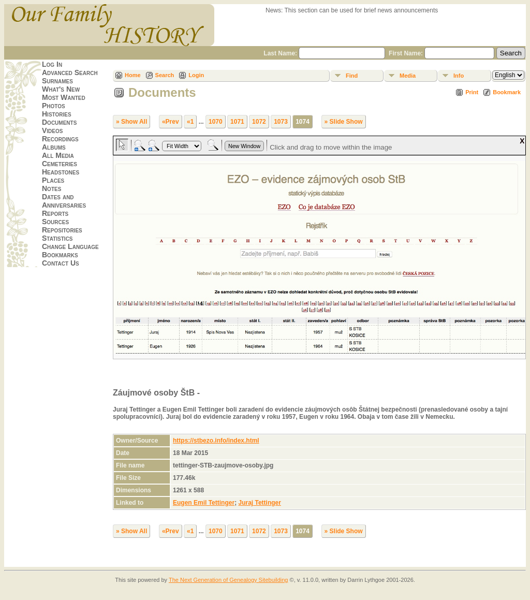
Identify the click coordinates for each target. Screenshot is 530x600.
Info (458, 75)
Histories (56, 114)
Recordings (60, 139)
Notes (51, 188)
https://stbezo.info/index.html (216, 440)
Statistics (57, 238)
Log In (52, 64)
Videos (52, 130)
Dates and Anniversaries (64, 201)
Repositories (62, 230)
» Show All (131, 121)
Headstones (60, 172)
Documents (59, 122)
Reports (55, 213)
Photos (53, 105)
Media (408, 75)
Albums (54, 147)
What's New (61, 89)
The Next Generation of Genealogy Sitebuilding (228, 580)
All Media (58, 155)
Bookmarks (60, 255)
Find (352, 75)
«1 (190, 121)
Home (133, 75)
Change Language (70, 246)
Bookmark (507, 92)
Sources (55, 221)
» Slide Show (344, 121)
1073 (281, 121)
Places (53, 180)
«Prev (170, 121)
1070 (216, 121)
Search (164, 75)
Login (196, 75)
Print (471, 92)
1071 (237, 121)
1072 (259, 121)
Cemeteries (59, 163)
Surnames (57, 81)
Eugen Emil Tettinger (203, 502)
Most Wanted (63, 97)
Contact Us (60, 263)
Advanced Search (70, 72)
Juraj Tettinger (259, 502)
